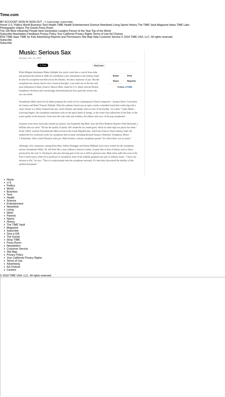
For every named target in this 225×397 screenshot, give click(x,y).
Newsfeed (13, 206)
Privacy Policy (48, 33)
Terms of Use (101, 33)
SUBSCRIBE (53, 22)
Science (11, 200)
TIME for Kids (28, 36)
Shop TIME (13, 239)
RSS (3, 36)
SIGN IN (24, 21)
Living (10, 209)
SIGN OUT (35, 21)
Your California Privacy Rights (74, 33)
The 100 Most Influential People (19, 30)
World (10, 188)
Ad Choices (117, 33)
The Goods (13, 236)
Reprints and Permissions (66, 36)
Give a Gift (13, 233)
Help (96, 36)
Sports (10, 218)
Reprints (130, 81)
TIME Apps (12, 36)
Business (12, 191)
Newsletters (20, 33)
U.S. (9, 182)
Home (10, 179)
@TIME (128, 87)
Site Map (87, 36)
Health (10, 197)
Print (128, 76)
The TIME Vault (16, 224)
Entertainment (15, 203)
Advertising (43, 36)
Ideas (10, 212)
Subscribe (6, 33)
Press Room (14, 242)
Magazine (12, 227)
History (11, 221)
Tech (9, 194)
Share (114, 81)
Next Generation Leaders (53, 30)
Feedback (33, 33)
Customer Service (109, 36)
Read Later (100, 65)
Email (114, 76)
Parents (11, 215)
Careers (11, 269)
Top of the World (101, 30)
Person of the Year (80, 30)
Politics (11, 185)
